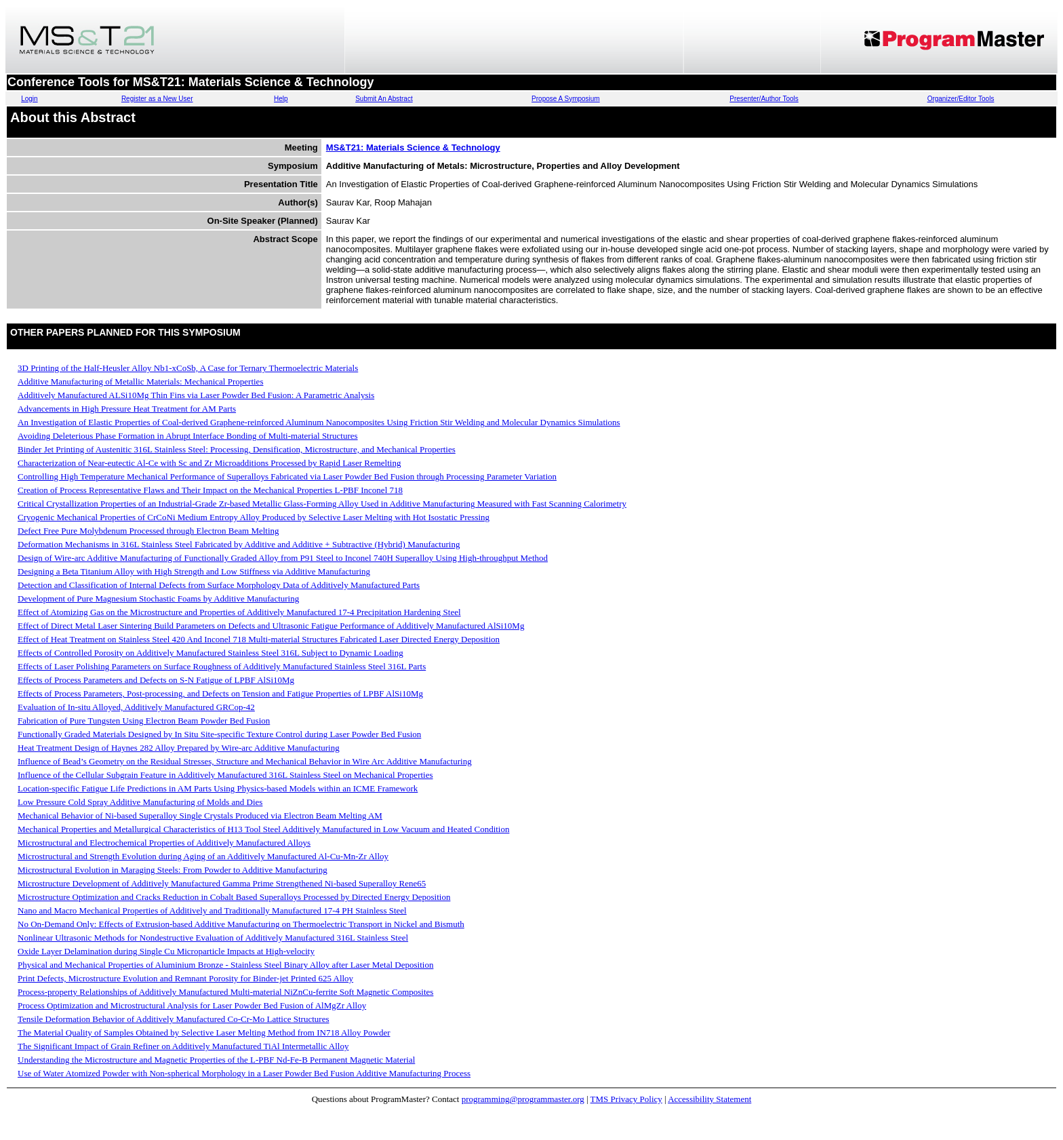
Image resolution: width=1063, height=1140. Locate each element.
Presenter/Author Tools (764, 98)
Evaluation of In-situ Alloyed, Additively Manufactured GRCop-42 (136, 707)
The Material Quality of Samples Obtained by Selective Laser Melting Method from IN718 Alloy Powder (204, 1032)
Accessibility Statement (709, 1099)
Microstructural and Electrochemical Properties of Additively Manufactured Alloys (164, 843)
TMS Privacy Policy (626, 1099)
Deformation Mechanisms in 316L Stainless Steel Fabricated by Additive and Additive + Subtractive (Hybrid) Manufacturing (239, 544)
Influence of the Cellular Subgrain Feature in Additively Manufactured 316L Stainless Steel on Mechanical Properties (225, 775)
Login (29, 98)
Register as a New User (157, 98)
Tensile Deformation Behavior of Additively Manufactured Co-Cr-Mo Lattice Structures (173, 1019)
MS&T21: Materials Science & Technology (413, 147)
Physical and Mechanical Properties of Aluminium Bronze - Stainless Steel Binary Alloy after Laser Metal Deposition (225, 965)
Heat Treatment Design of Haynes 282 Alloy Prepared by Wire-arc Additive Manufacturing (179, 748)
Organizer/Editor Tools (961, 98)
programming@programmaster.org (523, 1099)
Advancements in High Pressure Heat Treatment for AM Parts (127, 409)
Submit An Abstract (384, 98)
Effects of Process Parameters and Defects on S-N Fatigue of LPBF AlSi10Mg (156, 680)
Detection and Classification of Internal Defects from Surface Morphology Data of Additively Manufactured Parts (219, 585)
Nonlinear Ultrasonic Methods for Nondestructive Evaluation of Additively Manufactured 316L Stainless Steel (213, 937)
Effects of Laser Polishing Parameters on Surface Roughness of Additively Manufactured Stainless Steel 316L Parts (222, 666)
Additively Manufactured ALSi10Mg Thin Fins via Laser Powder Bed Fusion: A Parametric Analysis (196, 395)
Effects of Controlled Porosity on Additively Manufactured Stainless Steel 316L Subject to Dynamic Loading (210, 653)
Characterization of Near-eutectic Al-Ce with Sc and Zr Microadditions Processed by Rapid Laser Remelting (209, 463)
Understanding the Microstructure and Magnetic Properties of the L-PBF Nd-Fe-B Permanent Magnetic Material (216, 1060)
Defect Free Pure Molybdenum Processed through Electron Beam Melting (148, 531)
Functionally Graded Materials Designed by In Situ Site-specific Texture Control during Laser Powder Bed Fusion (219, 734)
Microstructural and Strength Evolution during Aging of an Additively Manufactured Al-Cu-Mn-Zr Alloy (203, 856)
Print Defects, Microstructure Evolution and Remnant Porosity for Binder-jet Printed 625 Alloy (185, 978)
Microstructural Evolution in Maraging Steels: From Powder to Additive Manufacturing (172, 870)
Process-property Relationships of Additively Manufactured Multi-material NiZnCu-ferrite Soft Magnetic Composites (225, 992)
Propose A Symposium (566, 98)
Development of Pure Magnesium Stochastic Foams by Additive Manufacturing (158, 598)
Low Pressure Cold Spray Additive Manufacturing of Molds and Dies (140, 802)
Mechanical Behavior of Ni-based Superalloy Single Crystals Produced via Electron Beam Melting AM (200, 815)
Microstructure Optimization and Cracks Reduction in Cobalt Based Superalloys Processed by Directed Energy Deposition (234, 897)
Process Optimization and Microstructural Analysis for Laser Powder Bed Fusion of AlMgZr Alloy (192, 1005)
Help (281, 98)
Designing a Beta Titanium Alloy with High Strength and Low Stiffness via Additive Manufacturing (194, 571)
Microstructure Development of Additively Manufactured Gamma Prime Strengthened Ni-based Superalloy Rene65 (222, 883)
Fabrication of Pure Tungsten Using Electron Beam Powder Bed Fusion (144, 720)
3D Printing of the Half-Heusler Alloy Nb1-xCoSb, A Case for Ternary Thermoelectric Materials (188, 368)
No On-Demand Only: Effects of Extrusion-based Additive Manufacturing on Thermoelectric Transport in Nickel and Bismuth (241, 924)
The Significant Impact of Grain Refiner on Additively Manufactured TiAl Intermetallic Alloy (183, 1046)
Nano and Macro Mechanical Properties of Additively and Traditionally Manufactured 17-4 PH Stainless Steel (212, 910)
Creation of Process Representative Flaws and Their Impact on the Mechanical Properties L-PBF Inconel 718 (210, 490)
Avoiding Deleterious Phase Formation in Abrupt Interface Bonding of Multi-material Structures (188, 436)
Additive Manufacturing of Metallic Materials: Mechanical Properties (140, 381)
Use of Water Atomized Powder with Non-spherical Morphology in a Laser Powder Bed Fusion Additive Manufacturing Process (244, 1073)
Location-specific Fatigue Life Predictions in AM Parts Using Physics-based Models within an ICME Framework (218, 788)
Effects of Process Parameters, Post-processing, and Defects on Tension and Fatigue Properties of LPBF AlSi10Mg (220, 693)
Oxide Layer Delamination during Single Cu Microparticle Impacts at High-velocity (166, 951)
